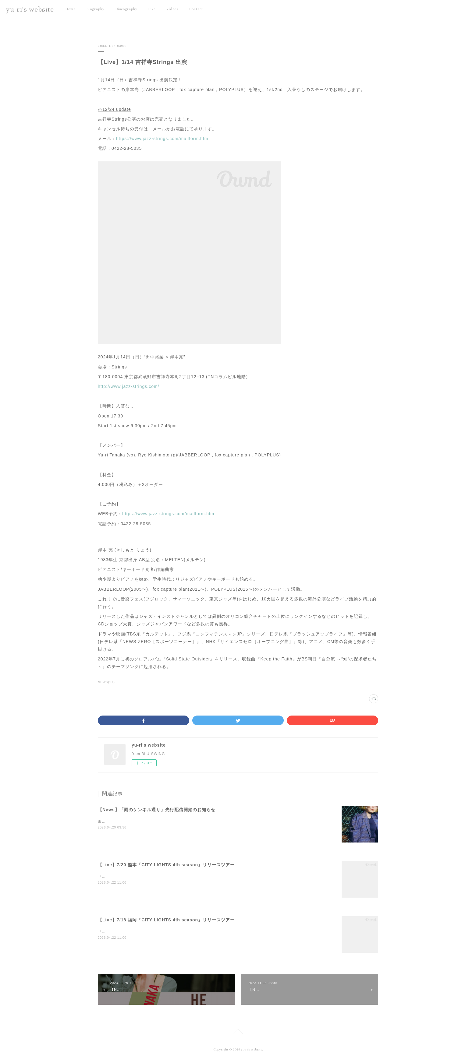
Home (70, 9)
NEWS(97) (106, 682)
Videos (172, 9)
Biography (95, 9)
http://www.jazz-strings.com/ (128, 386)
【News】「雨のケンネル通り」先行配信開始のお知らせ (156, 809)
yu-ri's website (30, 9)
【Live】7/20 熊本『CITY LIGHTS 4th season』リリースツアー (166, 864)
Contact (196, 9)
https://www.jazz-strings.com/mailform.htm (162, 138)
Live (151, 9)
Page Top (238, 1032)
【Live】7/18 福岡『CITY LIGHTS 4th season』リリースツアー (166, 919)
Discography (126, 9)
